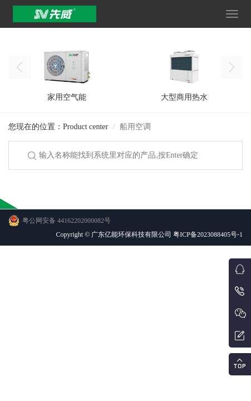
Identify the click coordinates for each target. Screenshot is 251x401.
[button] (231, 67)
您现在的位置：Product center (58, 127)
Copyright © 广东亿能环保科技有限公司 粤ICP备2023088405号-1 (149, 234)
